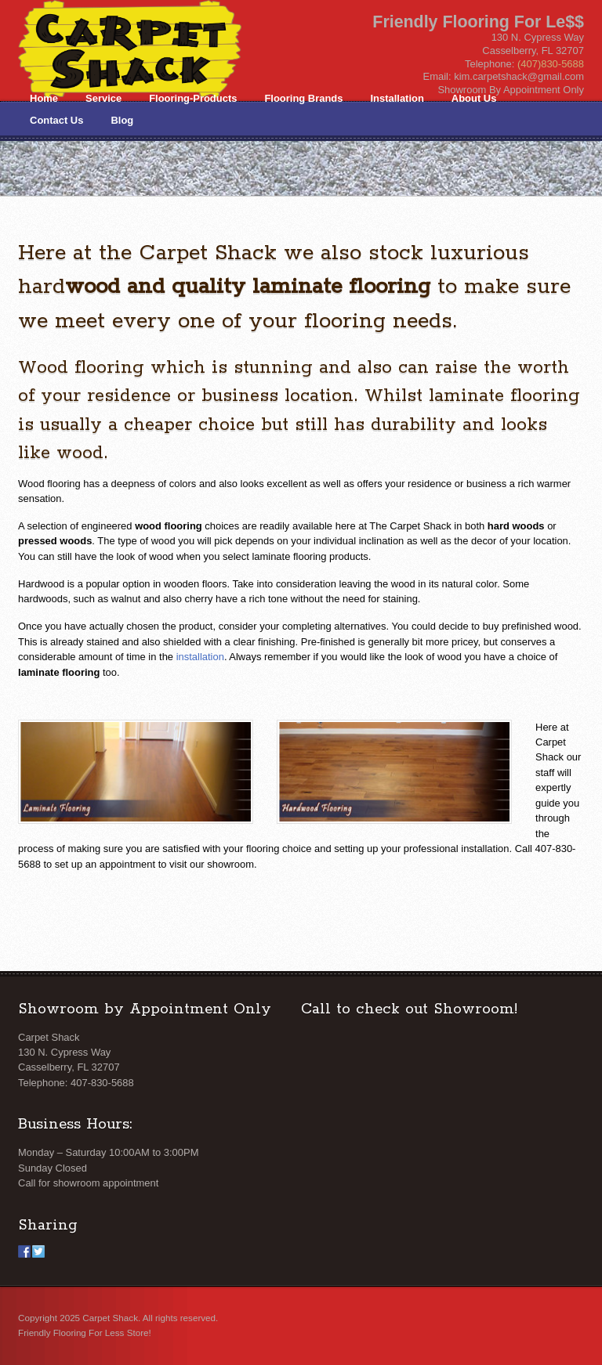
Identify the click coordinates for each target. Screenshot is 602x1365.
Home (44, 98)
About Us (474, 98)
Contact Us (56, 120)
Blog (122, 120)
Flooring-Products (193, 98)
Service (103, 98)
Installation (396, 98)
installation (200, 657)
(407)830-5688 (550, 64)
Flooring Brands (303, 98)
